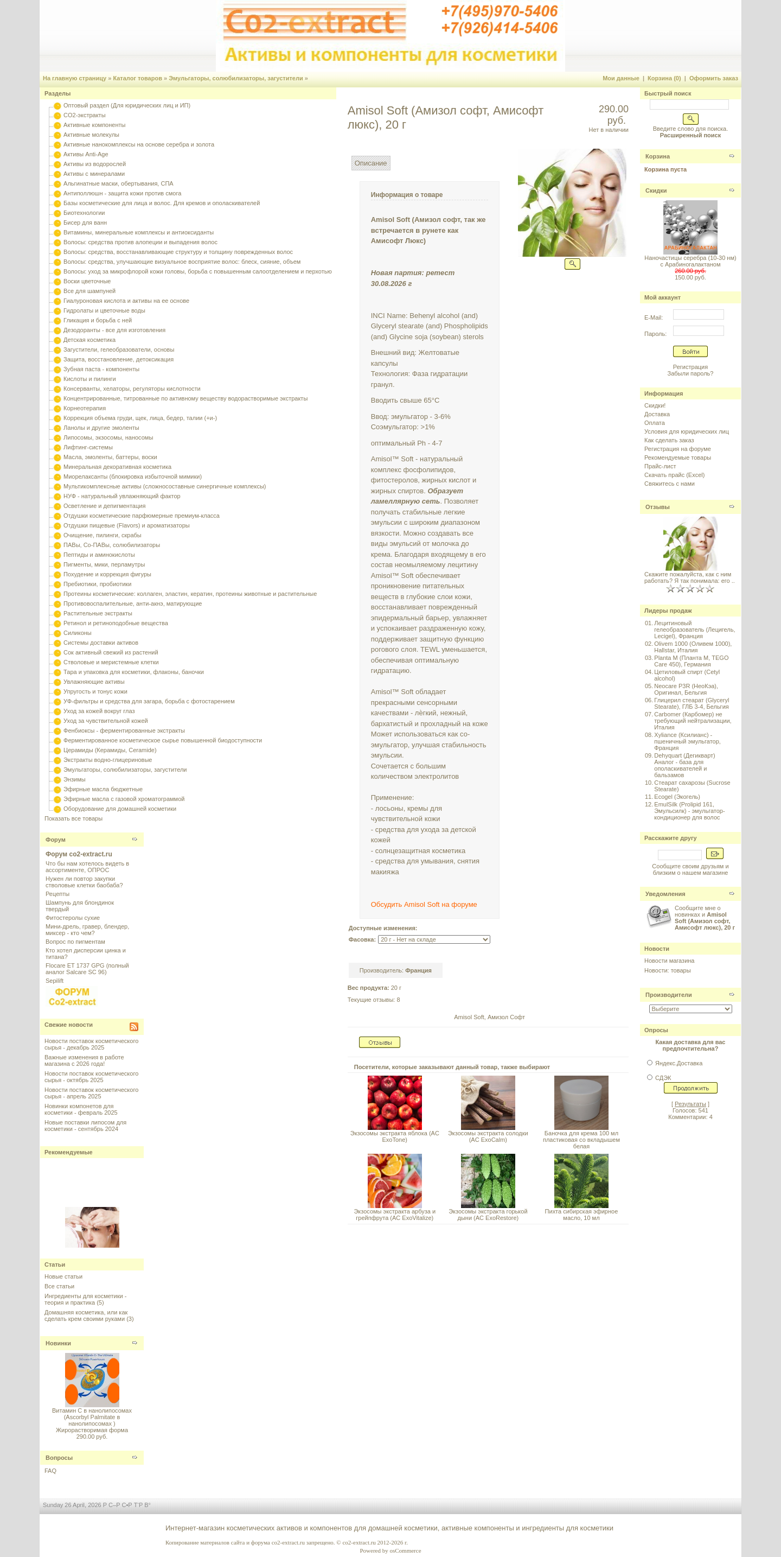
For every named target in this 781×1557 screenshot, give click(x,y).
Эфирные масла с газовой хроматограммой (123, 799)
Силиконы (77, 633)
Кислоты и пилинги (89, 379)
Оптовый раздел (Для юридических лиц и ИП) (126, 105)
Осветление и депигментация (104, 506)
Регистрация (690, 367)
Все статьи (59, 1286)
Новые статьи (63, 1276)
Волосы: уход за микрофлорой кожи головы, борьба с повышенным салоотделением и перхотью (197, 271)
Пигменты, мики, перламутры (104, 564)
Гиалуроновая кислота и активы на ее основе (126, 300)
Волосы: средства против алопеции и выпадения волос (140, 242)
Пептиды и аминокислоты (99, 554)
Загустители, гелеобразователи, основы (118, 349)
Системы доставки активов (100, 642)
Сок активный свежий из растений (110, 652)
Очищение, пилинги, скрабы (102, 535)
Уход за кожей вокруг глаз (99, 711)
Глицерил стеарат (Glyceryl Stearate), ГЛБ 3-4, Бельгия (691, 703)
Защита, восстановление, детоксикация (118, 359)
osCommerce (405, 1550)
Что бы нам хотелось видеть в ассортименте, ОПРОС (87, 866)
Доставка (657, 414)
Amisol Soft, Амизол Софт (489, 1017)
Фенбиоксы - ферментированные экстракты (124, 730)
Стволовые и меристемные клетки (111, 662)
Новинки (58, 1343)
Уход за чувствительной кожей (105, 720)
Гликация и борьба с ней (97, 320)
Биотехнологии (84, 212)
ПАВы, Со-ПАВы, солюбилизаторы (111, 545)
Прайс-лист (660, 466)
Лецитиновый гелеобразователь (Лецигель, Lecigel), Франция (694, 629)
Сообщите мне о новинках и (705, 918)
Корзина (657, 156)
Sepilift (54, 980)
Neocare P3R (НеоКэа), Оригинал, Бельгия (686, 689)
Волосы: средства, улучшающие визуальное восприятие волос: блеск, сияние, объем (181, 261)
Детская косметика (89, 339)
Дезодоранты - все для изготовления (114, 330)
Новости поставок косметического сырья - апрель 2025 (91, 1093)
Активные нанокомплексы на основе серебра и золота (138, 144)
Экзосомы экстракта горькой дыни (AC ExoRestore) (488, 1214)
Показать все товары (73, 818)
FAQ (50, 1470)
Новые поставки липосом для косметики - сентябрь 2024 (85, 1125)
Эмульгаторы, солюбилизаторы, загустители (236, 78)
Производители (668, 995)
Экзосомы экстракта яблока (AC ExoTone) (394, 1136)
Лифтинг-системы (88, 447)
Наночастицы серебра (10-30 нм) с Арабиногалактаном (690, 261)
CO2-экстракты (84, 115)
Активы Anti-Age (85, 154)
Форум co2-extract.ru (79, 854)
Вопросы (59, 1457)
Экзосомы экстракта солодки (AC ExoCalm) (488, 1136)
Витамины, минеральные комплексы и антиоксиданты (138, 232)
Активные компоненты (94, 125)
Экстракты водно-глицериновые (107, 760)
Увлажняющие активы (94, 681)
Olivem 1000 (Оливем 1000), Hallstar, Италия (693, 646)
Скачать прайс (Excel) (674, 475)
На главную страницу (74, 78)
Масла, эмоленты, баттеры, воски (110, 457)
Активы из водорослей (94, 164)
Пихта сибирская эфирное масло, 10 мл (581, 1214)
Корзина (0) (664, 78)
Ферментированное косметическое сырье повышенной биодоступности (162, 740)
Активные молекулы (91, 134)
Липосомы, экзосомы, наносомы (108, 437)
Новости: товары (667, 970)
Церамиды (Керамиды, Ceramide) (110, 750)
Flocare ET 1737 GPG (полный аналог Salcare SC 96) (87, 968)
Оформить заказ (713, 78)
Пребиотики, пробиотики (97, 584)
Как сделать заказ (669, 440)
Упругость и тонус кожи (95, 691)
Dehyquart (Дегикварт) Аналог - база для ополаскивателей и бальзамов (684, 765)
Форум (56, 839)
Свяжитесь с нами (669, 483)
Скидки (656, 190)
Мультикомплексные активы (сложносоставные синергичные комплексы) (164, 486)
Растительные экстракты (97, 613)
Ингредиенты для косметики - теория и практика (85, 1299)
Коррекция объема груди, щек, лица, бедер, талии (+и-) (140, 418)
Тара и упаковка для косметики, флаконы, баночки (133, 672)
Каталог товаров (137, 78)
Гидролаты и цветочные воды (104, 310)
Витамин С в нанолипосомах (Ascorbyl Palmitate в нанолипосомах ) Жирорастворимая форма (92, 1420)
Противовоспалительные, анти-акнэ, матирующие (132, 603)
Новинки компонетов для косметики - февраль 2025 (81, 1109)
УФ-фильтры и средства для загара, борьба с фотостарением (149, 701)
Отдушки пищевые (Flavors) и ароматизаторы (126, 525)
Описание (371, 163)
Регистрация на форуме (677, 449)
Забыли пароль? (691, 373)
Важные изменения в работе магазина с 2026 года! (84, 1060)
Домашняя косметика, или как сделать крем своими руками (85, 1315)
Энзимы (74, 779)
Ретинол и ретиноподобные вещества (115, 623)
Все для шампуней (89, 291)
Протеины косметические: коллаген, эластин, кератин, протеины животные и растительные (190, 593)
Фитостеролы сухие (73, 917)
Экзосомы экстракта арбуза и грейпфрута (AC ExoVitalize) (395, 1214)
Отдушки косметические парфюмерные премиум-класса (141, 515)
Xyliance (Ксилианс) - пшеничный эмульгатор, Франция (687, 741)
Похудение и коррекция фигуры (107, 574)
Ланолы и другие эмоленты (101, 427)
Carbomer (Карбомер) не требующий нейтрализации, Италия (692, 720)
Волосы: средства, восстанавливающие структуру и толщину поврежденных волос (178, 252)
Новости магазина (669, 960)
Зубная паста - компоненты (101, 369)
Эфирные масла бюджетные (103, 789)
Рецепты (57, 894)
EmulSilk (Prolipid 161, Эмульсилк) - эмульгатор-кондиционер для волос (689, 811)
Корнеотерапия (84, 408)
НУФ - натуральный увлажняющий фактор (122, 496)
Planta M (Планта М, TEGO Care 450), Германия (691, 661)
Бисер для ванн (85, 222)
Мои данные (621, 78)
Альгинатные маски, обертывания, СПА (118, 183)
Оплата (654, 423)
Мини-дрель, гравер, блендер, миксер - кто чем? (87, 929)
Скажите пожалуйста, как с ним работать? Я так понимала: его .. (689, 577)
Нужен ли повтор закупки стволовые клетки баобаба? (84, 881)
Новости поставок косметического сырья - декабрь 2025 (91, 1044)
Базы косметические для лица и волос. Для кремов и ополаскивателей (161, 203)
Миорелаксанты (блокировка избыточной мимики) (132, 476)
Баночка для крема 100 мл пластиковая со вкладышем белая (581, 1139)
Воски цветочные (87, 281)
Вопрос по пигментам (75, 941)
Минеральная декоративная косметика (117, 466)
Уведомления (665, 894)
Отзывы (657, 507)
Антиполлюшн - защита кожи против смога (122, 193)
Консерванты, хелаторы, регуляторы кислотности (132, 388)
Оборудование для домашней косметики (119, 808)
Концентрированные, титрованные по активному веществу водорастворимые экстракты (185, 398)
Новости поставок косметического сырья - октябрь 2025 (91, 1076)
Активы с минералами (94, 173)
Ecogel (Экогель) (677, 796)
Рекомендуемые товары (677, 457)
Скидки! (654, 405)
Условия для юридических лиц (686, 431)
